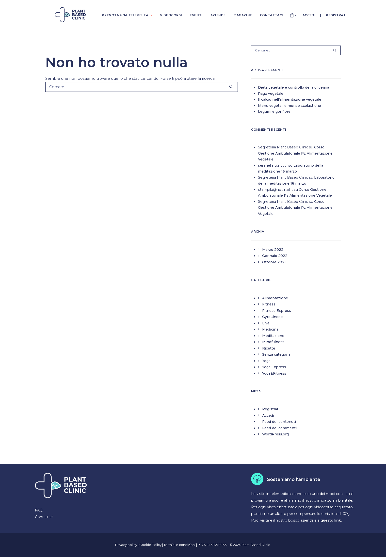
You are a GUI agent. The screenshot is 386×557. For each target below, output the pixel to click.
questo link (331, 520)
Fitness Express (276, 310)
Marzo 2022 (272, 249)
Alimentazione (275, 298)
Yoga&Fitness (274, 373)
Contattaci (44, 517)
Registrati (336, 15)
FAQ (39, 510)
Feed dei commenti (279, 428)
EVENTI (196, 15)
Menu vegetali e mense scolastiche (289, 105)
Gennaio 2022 (274, 256)
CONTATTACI (271, 15)
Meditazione (273, 336)
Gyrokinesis (272, 317)
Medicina (270, 329)
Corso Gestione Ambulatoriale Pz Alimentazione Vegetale (295, 153)
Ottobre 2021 (274, 262)
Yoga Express (274, 367)
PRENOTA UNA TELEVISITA (127, 15)
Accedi (309, 15)
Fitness (268, 304)
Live (266, 323)
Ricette (268, 348)
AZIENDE (218, 15)
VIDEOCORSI (171, 15)
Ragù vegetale (270, 93)
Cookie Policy (150, 545)
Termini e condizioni (180, 545)
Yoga (266, 361)
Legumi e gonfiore (274, 111)
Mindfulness (273, 342)
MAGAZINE (243, 15)
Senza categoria (276, 354)
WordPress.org (275, 434)
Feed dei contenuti (279, 421)
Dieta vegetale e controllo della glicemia (293, 87)
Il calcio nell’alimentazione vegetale (289, 99)
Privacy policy (126, 545)
